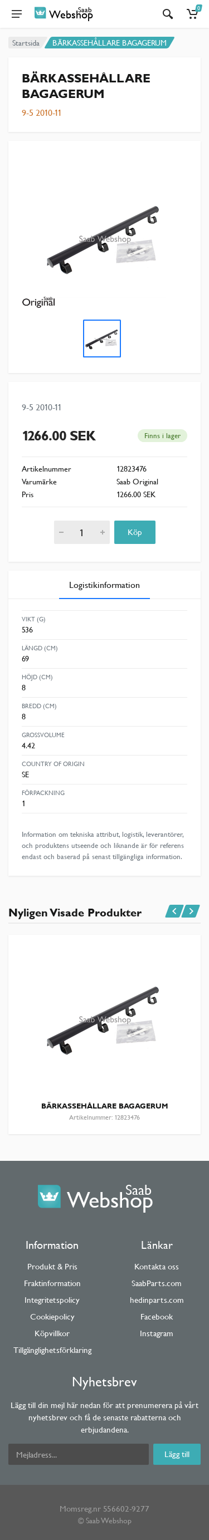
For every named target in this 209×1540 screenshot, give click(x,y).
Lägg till (176, 1454)
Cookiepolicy (52, 1316)
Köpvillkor (52, 1333)
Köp (135, 532)
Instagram (156, 1333)
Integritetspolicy (52, 1299)
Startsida (26, 42)
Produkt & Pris (52, 1266)
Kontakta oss (156, 1266)
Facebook (156, 1316)
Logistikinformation (104, 585)
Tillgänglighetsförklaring (52, 1350)
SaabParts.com (157, 1283)
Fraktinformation (52, 1283)
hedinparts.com (157, 1299)
